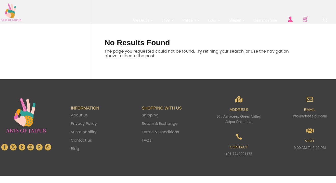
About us (79, 115)
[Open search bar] (325, 20)
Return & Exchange (160, 123)
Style (166, 20)
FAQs (146, 140)
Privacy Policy (84, 123)
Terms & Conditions (160, 131)
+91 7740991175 (238, 154)
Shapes (235, 20)
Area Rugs (141, 20)
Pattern (189, 20)
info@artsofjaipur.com (309, 116)
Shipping (150, 115)
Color (212, 20)
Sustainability (83, 131)
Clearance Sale (265, 20)
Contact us (81, 140)
